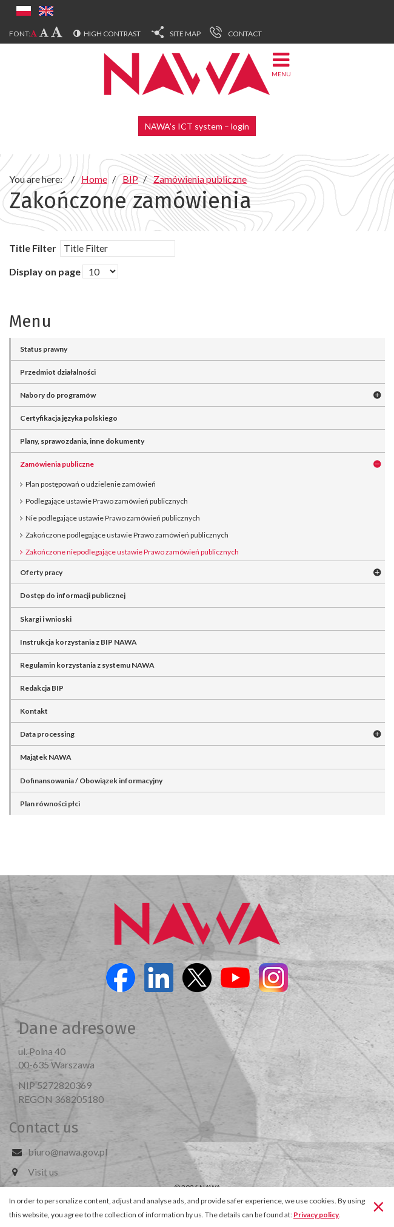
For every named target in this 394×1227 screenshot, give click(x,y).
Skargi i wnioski (46, 618)
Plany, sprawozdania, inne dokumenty (82, 441)
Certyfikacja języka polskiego (69, 418)
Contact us (43, 1127)
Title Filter (33, 248)
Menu (281, 63)
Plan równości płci (50, 803)
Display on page (45, 271)
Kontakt (34, 710)
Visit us (43, 1171)
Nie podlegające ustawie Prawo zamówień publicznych (112, 517)
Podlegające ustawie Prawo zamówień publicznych (106, 500)
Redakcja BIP (42, 687)
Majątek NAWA (46, 757)
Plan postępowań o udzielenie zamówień (90, 483)
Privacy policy (316, 1214)
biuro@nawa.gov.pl (67, 1151)
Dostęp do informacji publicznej (72, 595)
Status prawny (43, 349)
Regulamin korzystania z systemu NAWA (87, 664)
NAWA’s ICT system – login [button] (197, 126)
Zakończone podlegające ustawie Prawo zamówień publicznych (127, 534)
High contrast (112, 33)
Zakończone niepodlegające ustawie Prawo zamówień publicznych (132, 551)
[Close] (378, 1206)
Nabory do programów (58, 395)
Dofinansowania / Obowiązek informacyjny (91, 780)
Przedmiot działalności (58, 372)
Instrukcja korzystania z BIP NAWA (78, 641)
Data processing (47, 734)
